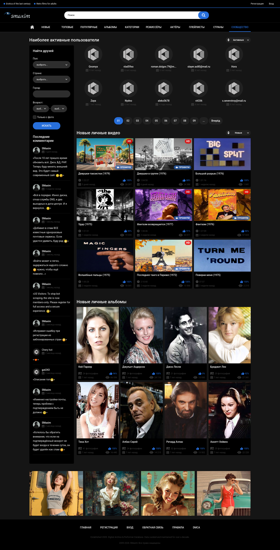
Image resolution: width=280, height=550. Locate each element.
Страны (218, 27)
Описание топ (44, 379)
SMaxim (46, 148)
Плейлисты (196, 27)
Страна (37, 73)
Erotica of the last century (18, 3)
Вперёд (215, 120)
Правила (178, 527)
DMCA (196, 527)
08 (184, 120)
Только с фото (45, 117)
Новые (45, 27)
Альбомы (110, 27)
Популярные (88, 27)
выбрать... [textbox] (42, 64)
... (204, 120)
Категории (132, 27)
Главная (32, 27)
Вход (271, 3)
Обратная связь (152, 527)
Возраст (37, 102)
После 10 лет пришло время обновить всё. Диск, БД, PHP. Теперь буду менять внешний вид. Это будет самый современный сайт (50, 167)
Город (36, 87)
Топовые (67, 27)
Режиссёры (153, 27)
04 (147, 120)
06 (165, 120)
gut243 (46, 369)
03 (137, 120)
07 (175, 120)
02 (128, 120)
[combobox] (51, 64)
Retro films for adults (46, 3)
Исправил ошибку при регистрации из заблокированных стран (49, 335)
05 (156, 120)
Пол (35, 58)
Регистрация (257, 3)
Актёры (175, 27)
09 (194, 120)
